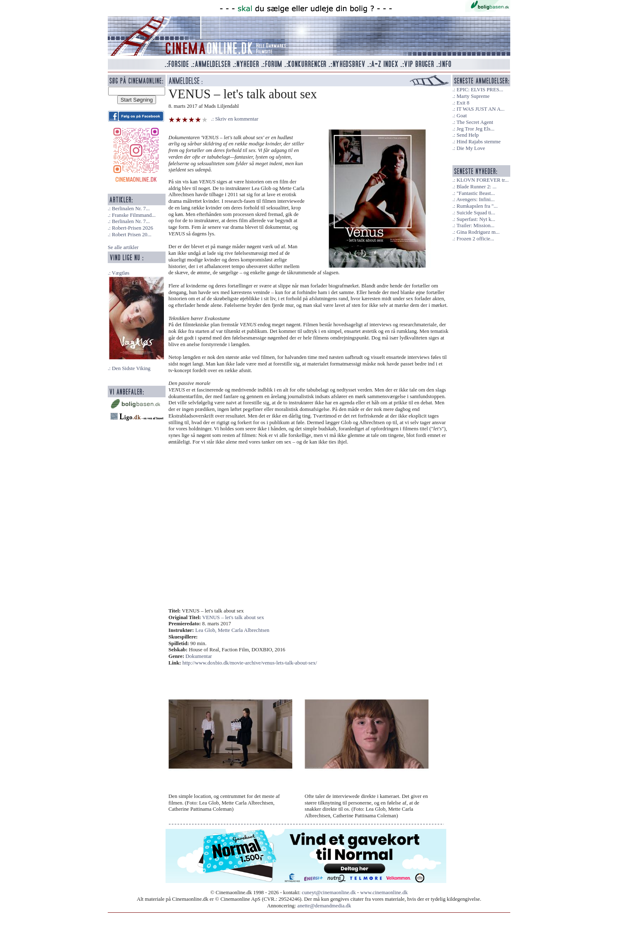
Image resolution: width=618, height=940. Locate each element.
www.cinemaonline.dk (384, 892)
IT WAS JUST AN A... (480, 109)
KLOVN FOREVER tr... (483, 180)
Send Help (468, 135)
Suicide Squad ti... (476, 213)
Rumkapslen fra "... (477, 206)
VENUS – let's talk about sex (233, 617)
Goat (462, 116)
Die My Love (471, 148)
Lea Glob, (206, 630)
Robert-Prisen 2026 (132, 228)
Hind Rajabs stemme (479, 142)
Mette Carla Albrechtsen (243, 630)
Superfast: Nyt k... (476, 219)
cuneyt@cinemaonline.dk (329, 892)
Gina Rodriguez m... (478, 232)
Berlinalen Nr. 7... (131, 208)
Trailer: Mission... (476, 225)
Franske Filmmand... (134, 215)
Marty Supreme (473, 96)
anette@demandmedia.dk (324, 906)
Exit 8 (463, 103)
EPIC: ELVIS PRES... (480, 90)
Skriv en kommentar (236, 119)
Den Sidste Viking (131, 368)
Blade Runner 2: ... (477, 187)
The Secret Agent (475, 122)
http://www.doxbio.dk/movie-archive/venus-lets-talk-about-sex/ (249, 663)
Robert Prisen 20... (132, 234)
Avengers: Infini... (475, 199)
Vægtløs (121, 273)
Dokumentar (198, 656)
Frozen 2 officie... (475, 239)
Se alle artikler (123, 247)
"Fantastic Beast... (476, 193)
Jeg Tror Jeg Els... (476, 129)
